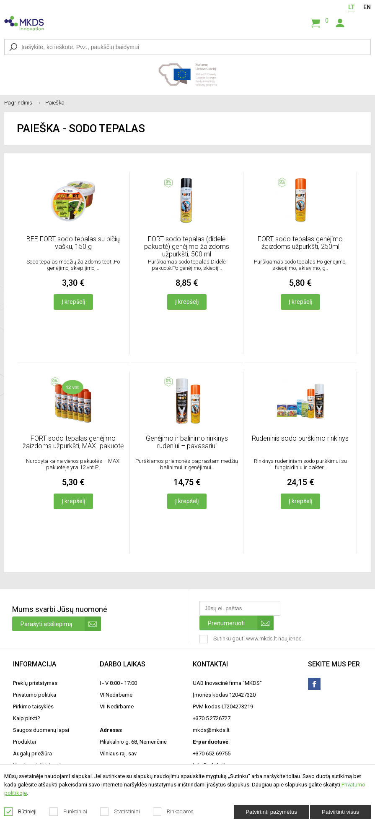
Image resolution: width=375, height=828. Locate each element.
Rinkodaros (173, 811)
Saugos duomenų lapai (41, 730)
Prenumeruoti (241, 623)
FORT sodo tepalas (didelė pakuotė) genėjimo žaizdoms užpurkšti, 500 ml (186, 246)
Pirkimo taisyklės (33, 706)
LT (351, 7)
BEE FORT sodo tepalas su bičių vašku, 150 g (73, 243)
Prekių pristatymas (35, 683)
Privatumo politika (34, 695)
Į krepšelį (73, 301)
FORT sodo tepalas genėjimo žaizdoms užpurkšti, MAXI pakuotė (73, 442)
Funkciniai (68, 811)
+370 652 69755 (211, 753)
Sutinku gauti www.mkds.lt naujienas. (252, 639)
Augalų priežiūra (32, 753)
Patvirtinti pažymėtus (271, 812)
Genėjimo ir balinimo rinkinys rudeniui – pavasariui (187, 442)
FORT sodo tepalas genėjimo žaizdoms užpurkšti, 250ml (300, 243)
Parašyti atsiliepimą (61, 623)
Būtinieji (20, 811)
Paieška (55, 102)
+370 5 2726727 (211, 718)
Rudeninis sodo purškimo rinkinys (300, 438)
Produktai (24, 742)
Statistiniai (120, 811)
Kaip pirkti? (26, 718)
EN (367, 7)
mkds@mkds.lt (211, 730)
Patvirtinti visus (340, 812)
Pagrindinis (24, 102)
